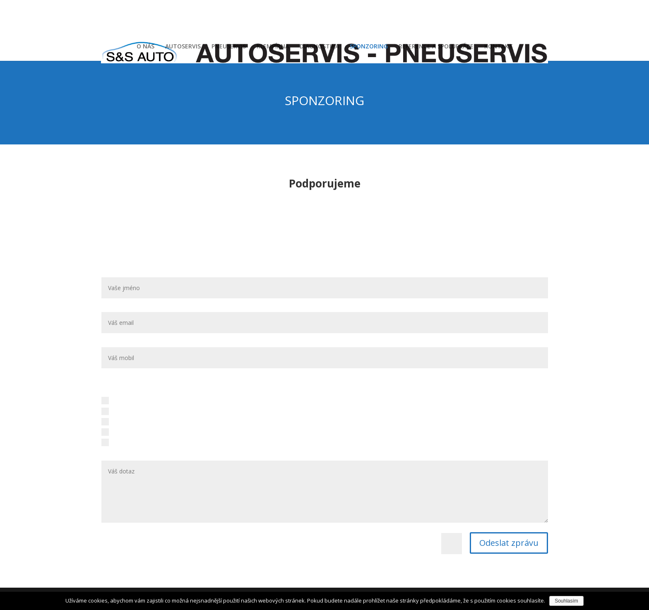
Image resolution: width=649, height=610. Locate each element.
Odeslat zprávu (508, 542)
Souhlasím (566, 601)
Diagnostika (122, 431)
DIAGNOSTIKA (319, 46)
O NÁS (145, 46)
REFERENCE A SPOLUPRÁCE (436, 46)
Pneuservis (120, 410)
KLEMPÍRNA (273, 46)
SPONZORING (369, 46)
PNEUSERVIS (229, 46)
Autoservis (120, 400)
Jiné (111, 442)
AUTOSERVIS (183, 46)
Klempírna (119, 421)
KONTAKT (498, 46)
